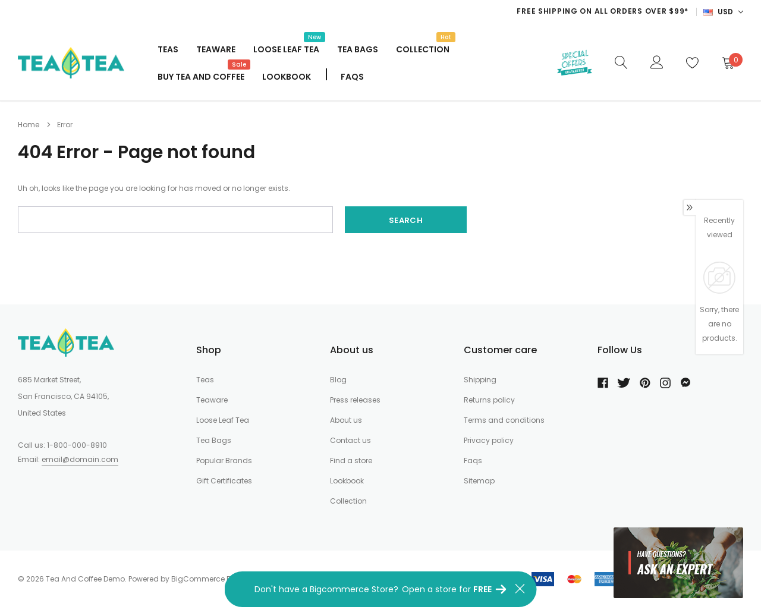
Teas (168, 49)
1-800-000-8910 (77, 445)
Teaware (215, 49)
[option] (451, 11)
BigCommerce (198, 579)
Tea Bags (357, 49)
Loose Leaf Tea (286, 48)
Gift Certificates (224, 481)
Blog (338, 380)
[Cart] (728, 62)
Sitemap (479, 481)
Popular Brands (224, 460)
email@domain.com (80, 459)
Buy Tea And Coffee (201, 75)
